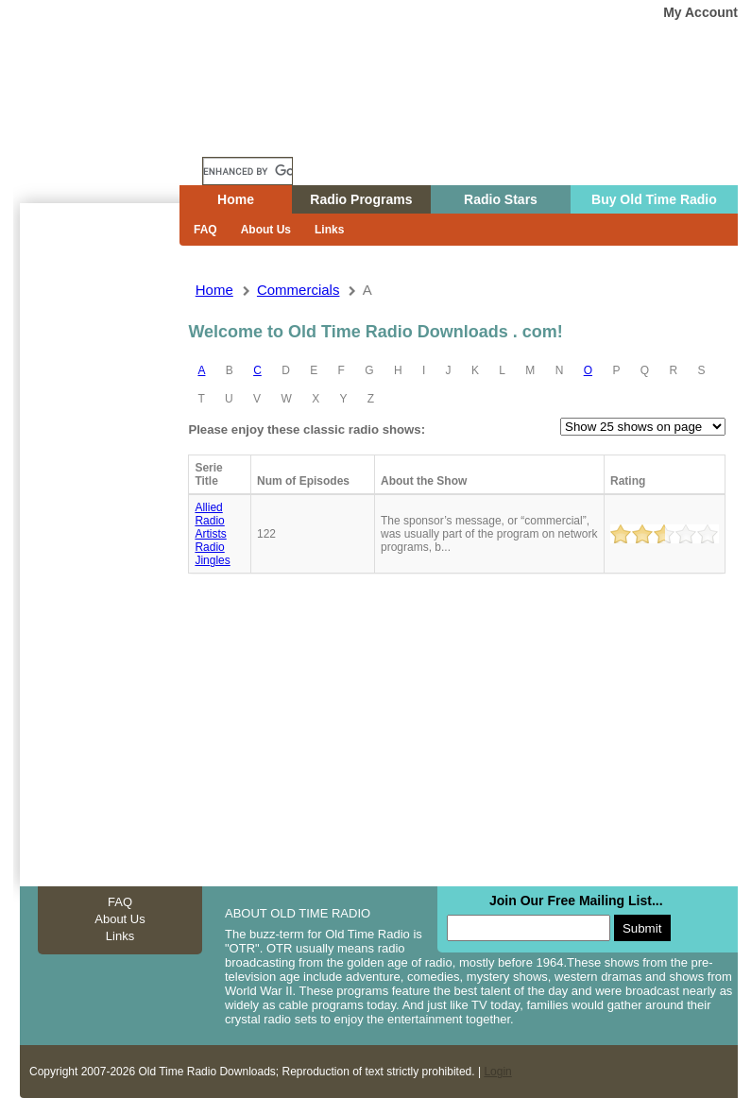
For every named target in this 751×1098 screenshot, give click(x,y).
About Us (266, 229)
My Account (700, 12)
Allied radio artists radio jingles (212, 534)
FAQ (205, 229)
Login (497, 1071)
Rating (627, 481)
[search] (247, 171)
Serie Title (208, 474)
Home (113, 135)
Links (329, 229)
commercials (298, 290)
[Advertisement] (99, 543)
